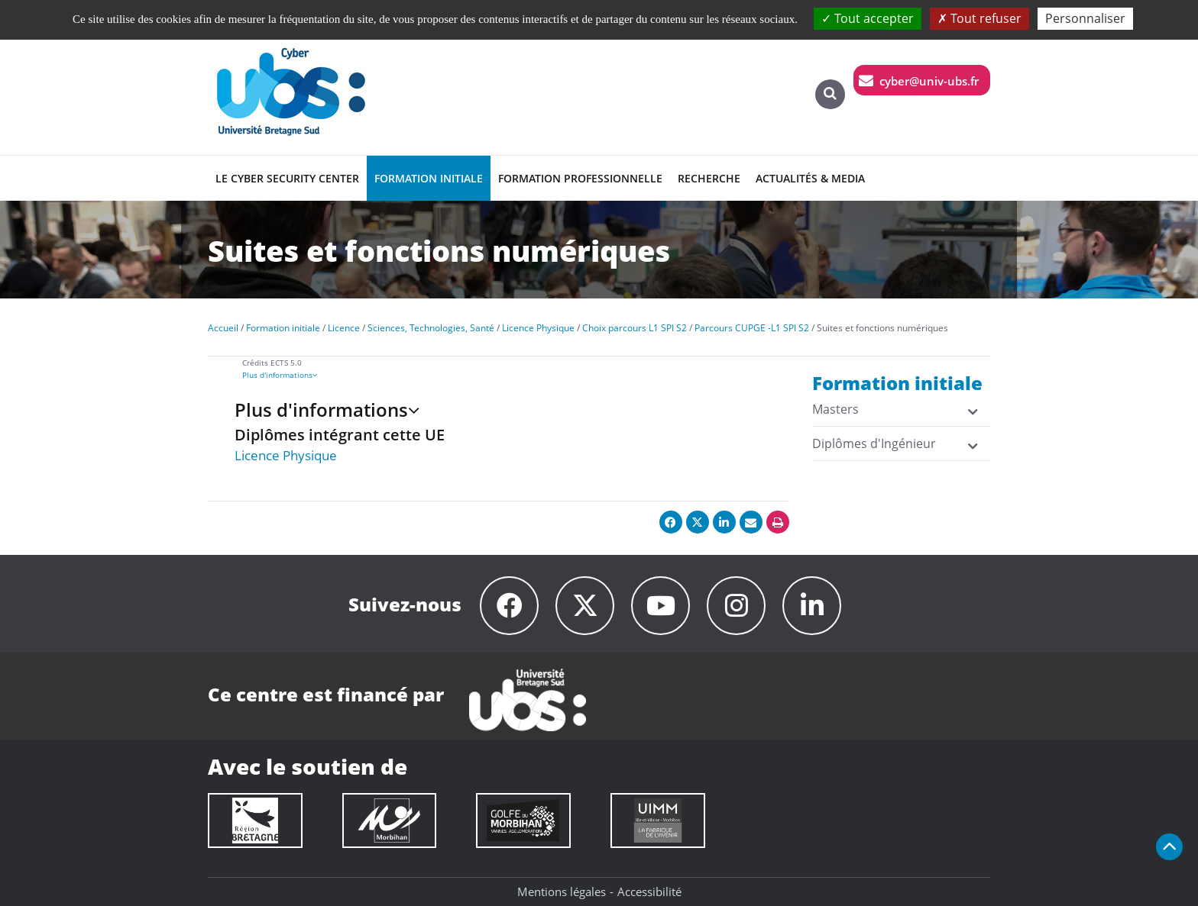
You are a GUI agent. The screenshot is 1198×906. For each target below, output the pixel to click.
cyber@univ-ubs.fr (929, 81)
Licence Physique (286, 455)
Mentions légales (561, 891)
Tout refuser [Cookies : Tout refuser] (979, 18)
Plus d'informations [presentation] (279, 374)
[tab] (529, 375)
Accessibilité (649, 891)
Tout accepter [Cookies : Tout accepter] (867, 18)
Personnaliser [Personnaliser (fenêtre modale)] (1085, 18)
